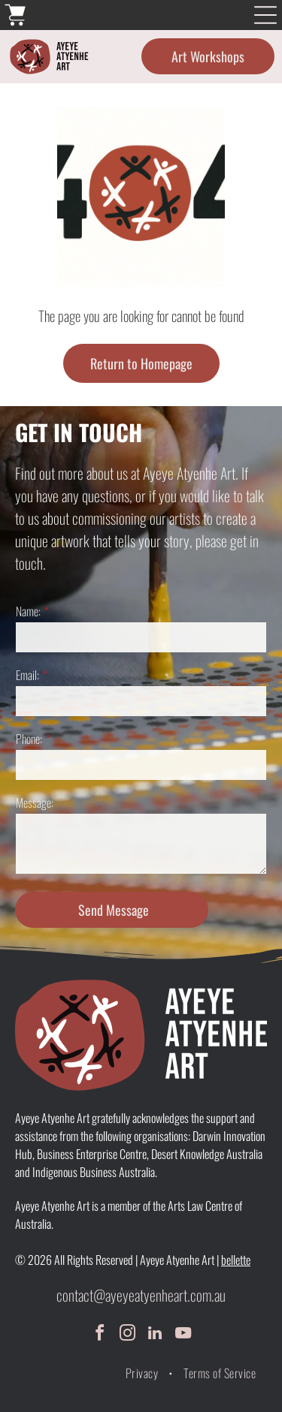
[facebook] (99, 1335)
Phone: (29, 739)
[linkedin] (155, 1335)
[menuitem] (143, 1373)
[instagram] (127, 1335)
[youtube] (183, 1335)
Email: (27, 675)
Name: (28, 611)
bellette (235, 1260)
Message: (34, 802)
